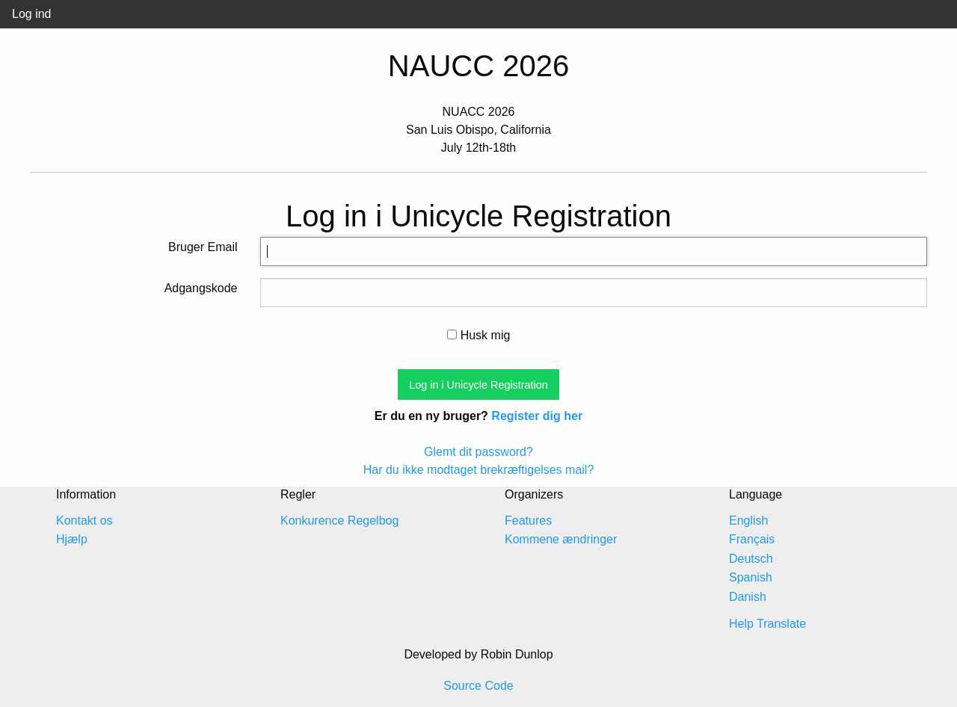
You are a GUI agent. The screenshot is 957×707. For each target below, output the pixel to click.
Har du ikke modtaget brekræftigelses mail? (478, 469)
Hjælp (71, 539)
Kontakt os (84, 520)
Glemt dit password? (478, 451)
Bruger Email (202, 247)
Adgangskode (201, 288)
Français (752, 539)
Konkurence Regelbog (339, 520)
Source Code (478, 685)
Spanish (750, 577)
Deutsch (751, 558)
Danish (747, 596)
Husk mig (479, 335)
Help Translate (767, 623)
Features (528, 520)
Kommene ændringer (561, 539)
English (748, 520)
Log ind (32, 13)
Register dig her (536, 416)
